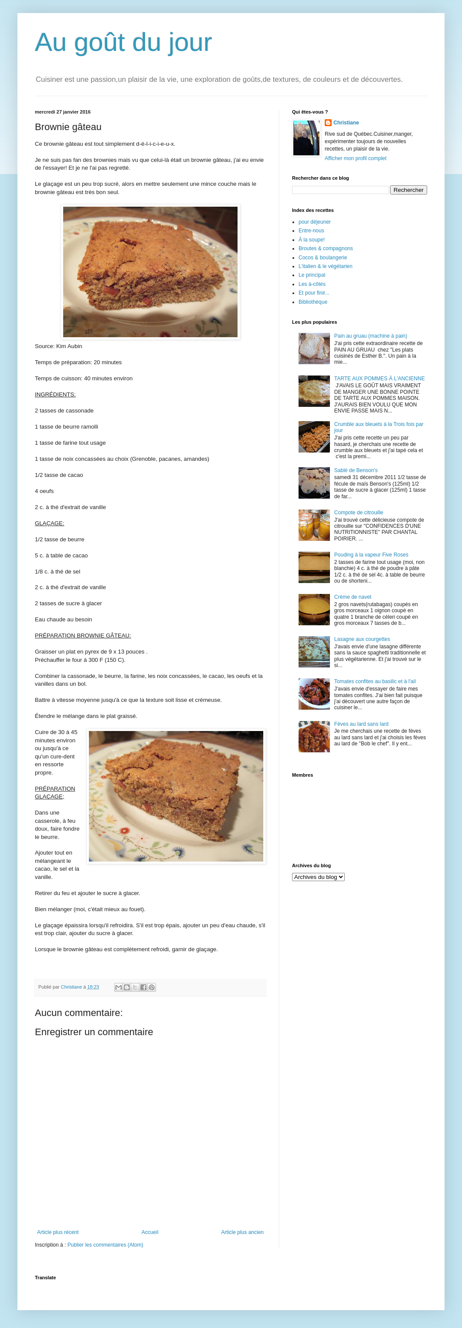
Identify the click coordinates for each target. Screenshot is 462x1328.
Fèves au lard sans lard (361, 724)
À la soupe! (312, 240)
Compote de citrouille (359, 513)
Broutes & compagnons (326, 248)
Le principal (312, 275)
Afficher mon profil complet (356, 158)
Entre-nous (311, 231)
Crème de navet (352, 597)
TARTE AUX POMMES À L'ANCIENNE (379, 379)
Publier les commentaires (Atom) (105, 1245)
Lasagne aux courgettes (362, 639)
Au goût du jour (123, 42)
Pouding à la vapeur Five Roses (371, 555)
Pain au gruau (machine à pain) (370, 336)
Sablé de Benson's (356, 470)
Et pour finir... (314, 293)
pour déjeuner (315, 222)
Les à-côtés (312, 284)
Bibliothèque (313, 302)
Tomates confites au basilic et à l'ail (375, 681)
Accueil (150, 1232)
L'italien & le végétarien (326, 266)
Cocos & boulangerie (323, 258)
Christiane (346, 123)
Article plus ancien (242, 1232)
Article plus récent (57, 1232)
